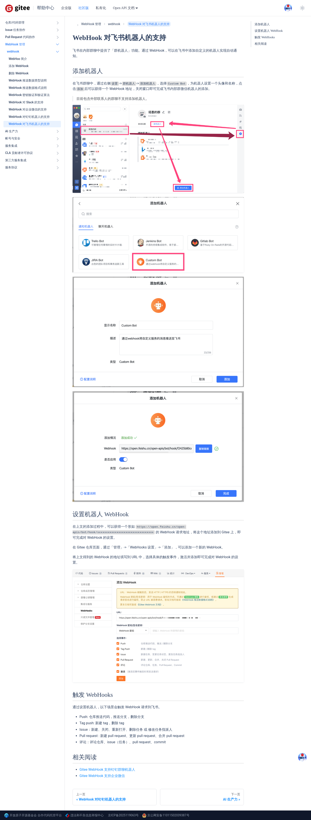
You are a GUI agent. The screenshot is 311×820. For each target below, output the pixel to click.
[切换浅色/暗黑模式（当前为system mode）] (302, 8)
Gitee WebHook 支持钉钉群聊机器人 (107, 769)
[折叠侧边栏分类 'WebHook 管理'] (57, 44)
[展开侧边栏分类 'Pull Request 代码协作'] (57, 37)
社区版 (83, 8)
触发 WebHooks (265, 37)
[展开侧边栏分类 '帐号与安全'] (57, 138)
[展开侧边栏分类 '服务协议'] (57, 167)
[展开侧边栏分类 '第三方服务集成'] (57, 160)
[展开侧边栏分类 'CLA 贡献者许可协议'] (57, 153)
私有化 (101, 8)
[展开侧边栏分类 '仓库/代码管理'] (57, 22)
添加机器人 (262, 24)
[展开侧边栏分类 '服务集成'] (57, 146)
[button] (33, 51)
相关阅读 (261, 43)
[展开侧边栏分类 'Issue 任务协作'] (57, 30)
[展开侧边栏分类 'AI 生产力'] (57, 131)
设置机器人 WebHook (269, 30)
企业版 (66, 8)
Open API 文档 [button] (124, 8)
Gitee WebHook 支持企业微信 (102, 776)
